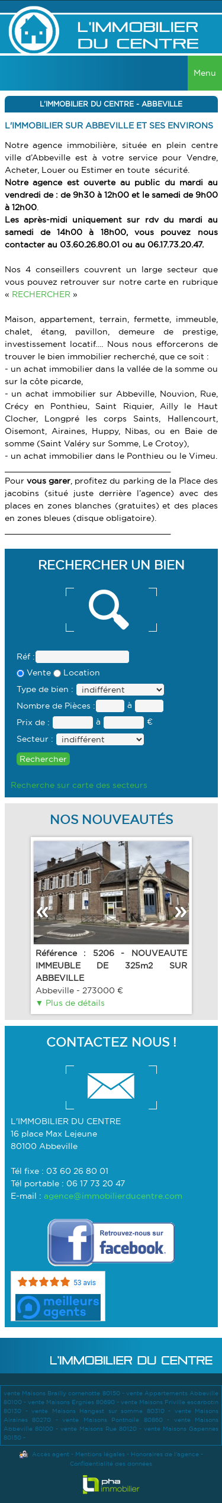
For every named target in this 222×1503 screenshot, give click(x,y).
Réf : (26, 656)
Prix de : (33, 722)
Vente (34, 672)
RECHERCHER (42, 294)
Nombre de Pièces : (56, 705)
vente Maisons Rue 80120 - (102, 1429)
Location (76, 672)
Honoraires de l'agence (165, 1454)
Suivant (180, 912)
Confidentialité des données (111, 1463)
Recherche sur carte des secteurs (79, 785)
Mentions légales (100, 1454)
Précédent (42, 912)
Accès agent (50, 1454)
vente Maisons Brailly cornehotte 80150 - (65, 1393)
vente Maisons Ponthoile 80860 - (117, 1420)
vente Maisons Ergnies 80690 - (74, 1402)
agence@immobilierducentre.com (113, 1195)
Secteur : (35, 738)
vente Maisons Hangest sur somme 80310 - (103, 1411)
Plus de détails (74, 1002)
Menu (205, 72)
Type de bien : (45, 689)
